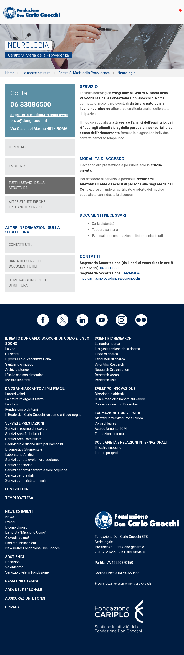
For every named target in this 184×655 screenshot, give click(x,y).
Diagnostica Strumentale (23, 449)
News (9, 517)
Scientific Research (113, 338)
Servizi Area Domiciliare (23, 439)
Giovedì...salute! (17, 538)
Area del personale (23, 590)
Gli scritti (12, 354)
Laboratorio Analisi (19, 454)
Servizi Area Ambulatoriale (25, 434)
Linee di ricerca (106, 354)
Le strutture (17, 489)
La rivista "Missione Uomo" (25, 532)
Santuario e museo (19, 364)
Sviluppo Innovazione (115, 389)
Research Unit (105, 380)
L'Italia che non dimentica (24, 375)
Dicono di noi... (16, 527)
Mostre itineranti (17, 380)
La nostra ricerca (107, 344)
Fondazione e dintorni (21, 409)
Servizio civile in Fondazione (27, 572)
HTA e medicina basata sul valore (120, 399)
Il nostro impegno (108, 448)
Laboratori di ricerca (110, 359)
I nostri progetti (106, 453)
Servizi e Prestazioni (24, 423)
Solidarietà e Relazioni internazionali (131, 442)
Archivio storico (17, 370)
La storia (11, 404)
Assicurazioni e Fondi (25, 598)
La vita (10, 349)
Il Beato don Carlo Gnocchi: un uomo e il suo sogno (43, 415)
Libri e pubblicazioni (20, 543)
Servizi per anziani (19, 465)
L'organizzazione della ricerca (117, 349)
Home (9, 73)
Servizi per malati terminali (25, 480)
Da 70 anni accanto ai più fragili (35, 389)
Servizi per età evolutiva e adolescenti (34, 460)
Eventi (10, 522)
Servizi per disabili (19, 475)
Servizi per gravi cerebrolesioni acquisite (36, 470)
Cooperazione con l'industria (116, 404)
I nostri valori (15, 394)
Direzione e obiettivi (110, 394)
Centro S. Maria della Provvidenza (84, 73)
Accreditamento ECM (111, 428)
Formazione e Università (117, 413)
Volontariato (14, 567)
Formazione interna (109, 434)
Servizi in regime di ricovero (26, 428)
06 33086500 (110, 268)
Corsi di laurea (105, 423)
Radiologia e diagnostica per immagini (34, 444)
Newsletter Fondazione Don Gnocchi (32, 548)
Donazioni (12, 562)
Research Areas (107, 375)
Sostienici (14, 557)
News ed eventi (19, 512)
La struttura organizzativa (24, 399)
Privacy (12, 607)
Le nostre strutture (36, 73)
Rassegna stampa (21, 581)
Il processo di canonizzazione (28, 359)
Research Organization (112, 370)
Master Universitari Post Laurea (119, 418)
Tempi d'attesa (19, 498)
